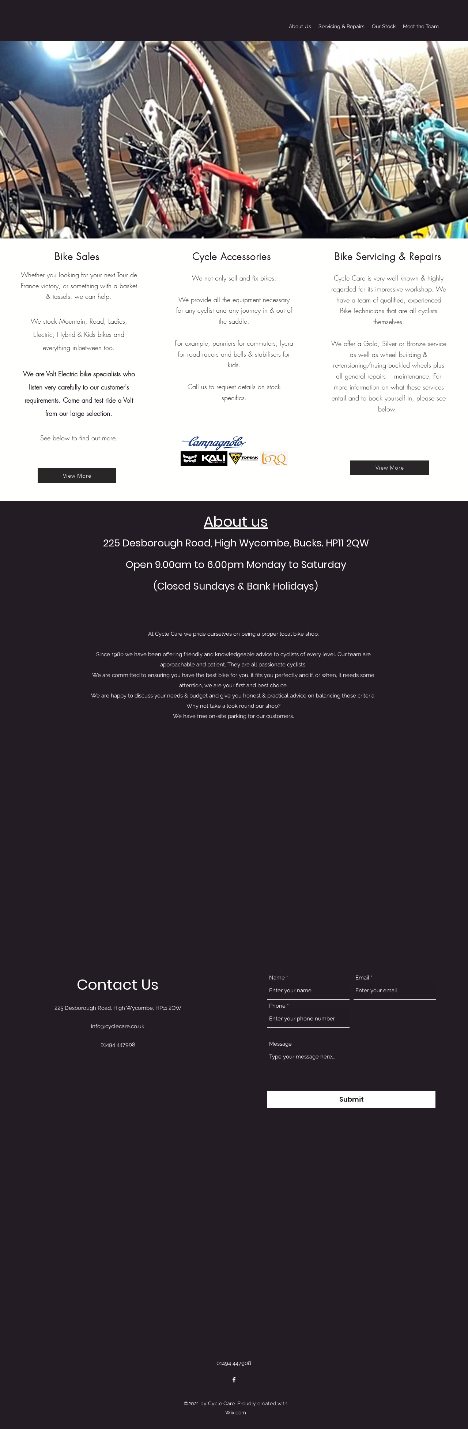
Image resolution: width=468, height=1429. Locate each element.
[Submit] (351, 1099)
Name (277, 978)
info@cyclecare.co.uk (117, 1026)
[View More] (77, 475)
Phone (277, 1006)
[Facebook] (234, 1379)
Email (362, 978)
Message (280, 1044)
